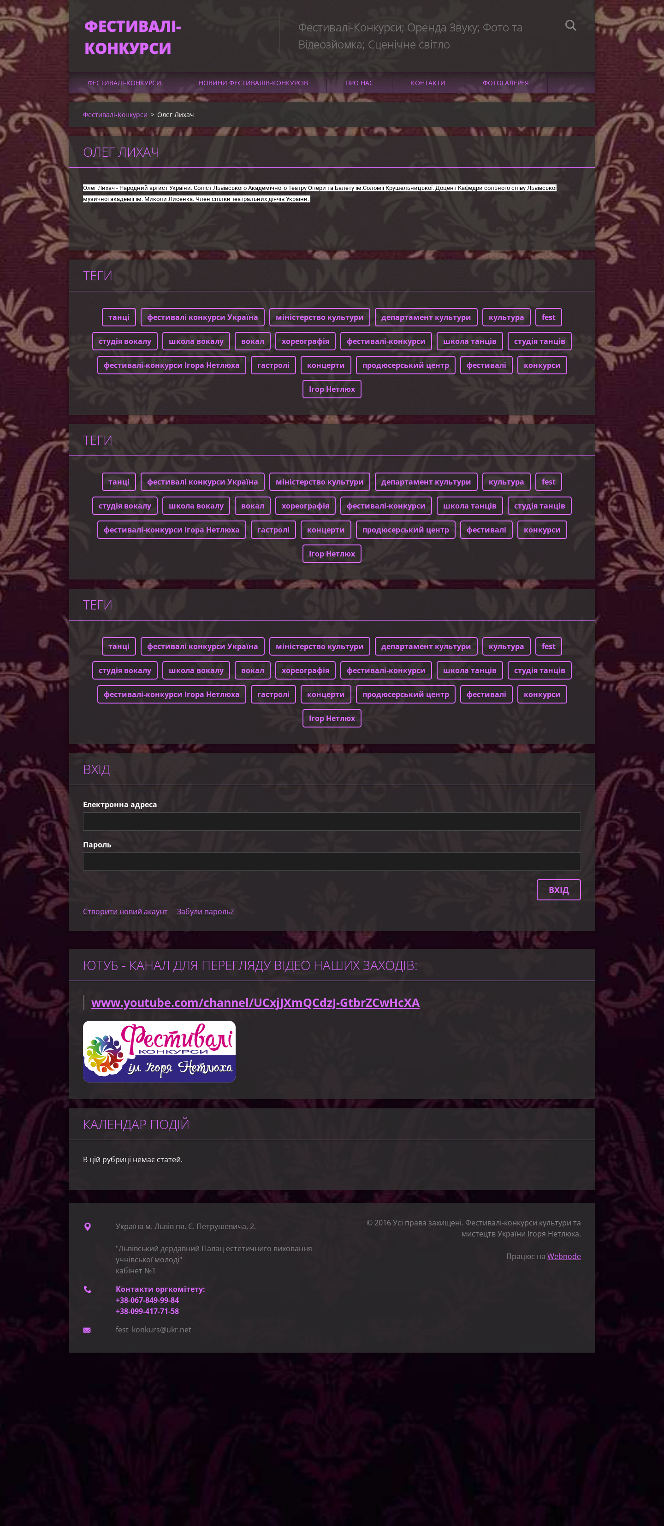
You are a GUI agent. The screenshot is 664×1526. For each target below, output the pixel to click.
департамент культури (426, 326)
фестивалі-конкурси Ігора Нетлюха (172, 374)
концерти (326, 374)
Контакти (428, 92)
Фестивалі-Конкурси (124, 92)
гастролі (273, 374)
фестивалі (486, 374)
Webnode (564, 1265)
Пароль (97, 854)
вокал (252, 350)
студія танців (539, 350)
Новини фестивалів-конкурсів (253, 92)
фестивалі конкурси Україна (202, 326)
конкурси (542, 374)
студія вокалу (125, 350)
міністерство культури (320, 326)
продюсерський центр (405, 374)
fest (549, 326)
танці (119, 326)
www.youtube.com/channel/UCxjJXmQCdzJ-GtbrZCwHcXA (255, 1011)
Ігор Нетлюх (332, 398)
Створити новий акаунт (125, 921)
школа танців (470, 350)
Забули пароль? (205, 921)
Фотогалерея (506, 92)
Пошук (570, 26)
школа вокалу (196, 350)
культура (506, 326)
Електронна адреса (120, 814)
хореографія (305, 350)
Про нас (359, 92)
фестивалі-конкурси (386, 350)
